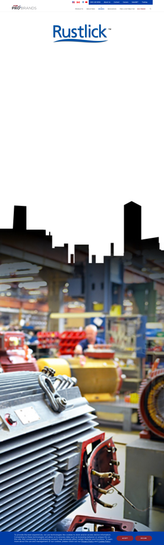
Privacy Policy (87, 541)
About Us (107, 2)
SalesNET (135, 2)
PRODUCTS (79, 9)
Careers (125, 2)
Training (144, 2)
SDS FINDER (141, 9)
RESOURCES (112, 9)
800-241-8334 (95, 2)
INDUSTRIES (91, 9)
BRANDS (101, 9)
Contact (116, 2)
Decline (144, 538)
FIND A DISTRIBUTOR (127, 9)
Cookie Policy (104, 541)
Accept (125, 538)
